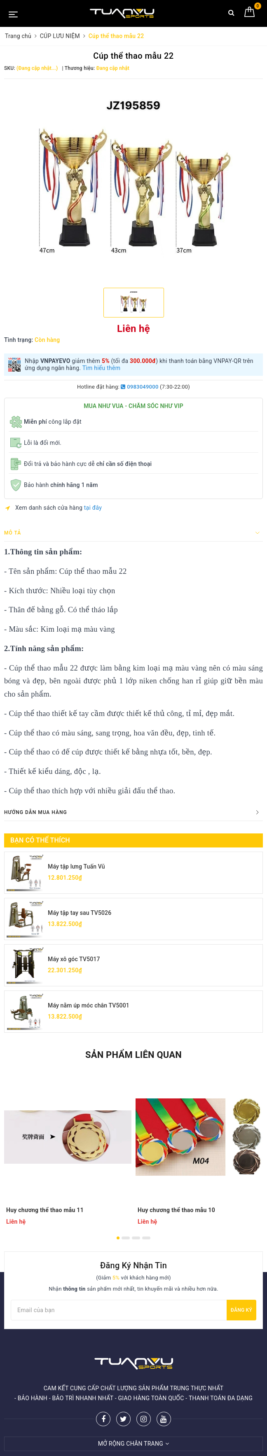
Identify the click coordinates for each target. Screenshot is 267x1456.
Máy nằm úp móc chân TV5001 (88, 1005)
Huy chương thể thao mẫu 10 (176, 1210)
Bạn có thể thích (40, 840)
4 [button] (146, 1237)
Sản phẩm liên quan (133, 1055)
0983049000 (139, 387)
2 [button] (126, 1237)
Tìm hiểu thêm (101, 368)
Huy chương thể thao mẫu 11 (45, 1210)
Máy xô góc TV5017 (74, 959)
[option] (133, 182)
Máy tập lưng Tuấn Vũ (76, 866)
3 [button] (136, 1237)
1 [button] (118, 1237)
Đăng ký (241, 1310)
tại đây (93, 507)
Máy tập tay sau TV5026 (79, 912)
